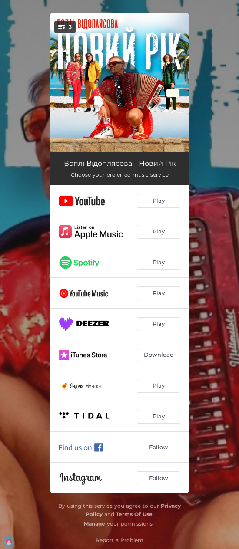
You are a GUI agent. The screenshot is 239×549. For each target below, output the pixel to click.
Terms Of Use (134, 514)
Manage (94, 523)
